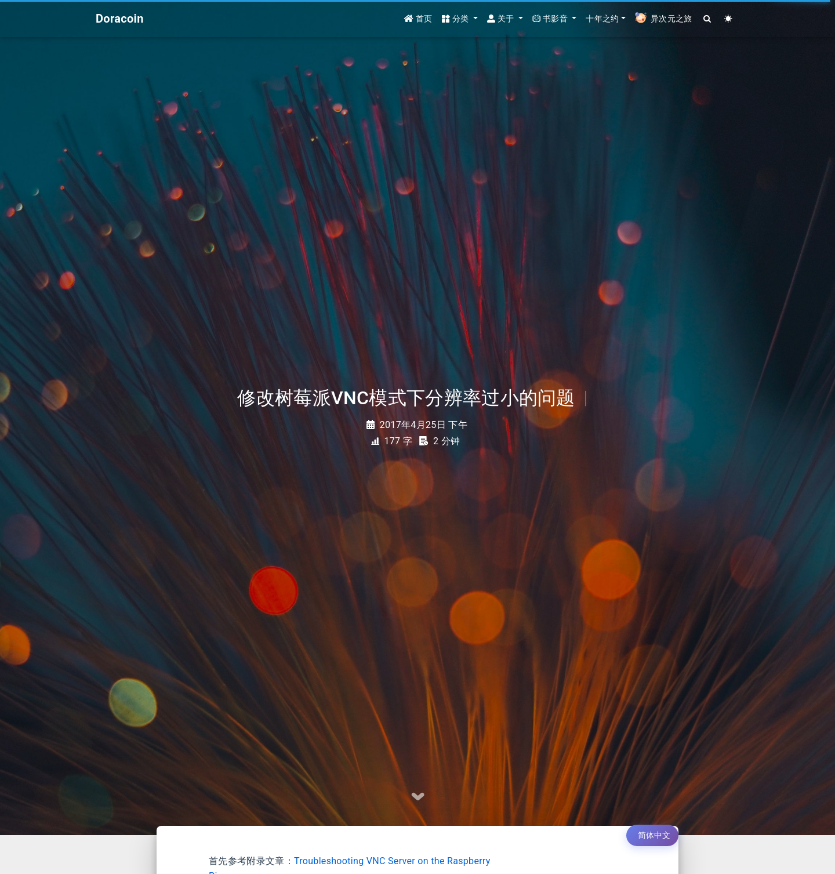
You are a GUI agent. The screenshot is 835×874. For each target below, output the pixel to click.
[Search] (707, 19)
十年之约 (602, 18)
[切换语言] (652, 835)
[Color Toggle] (728, 19)
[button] (459, 19)
